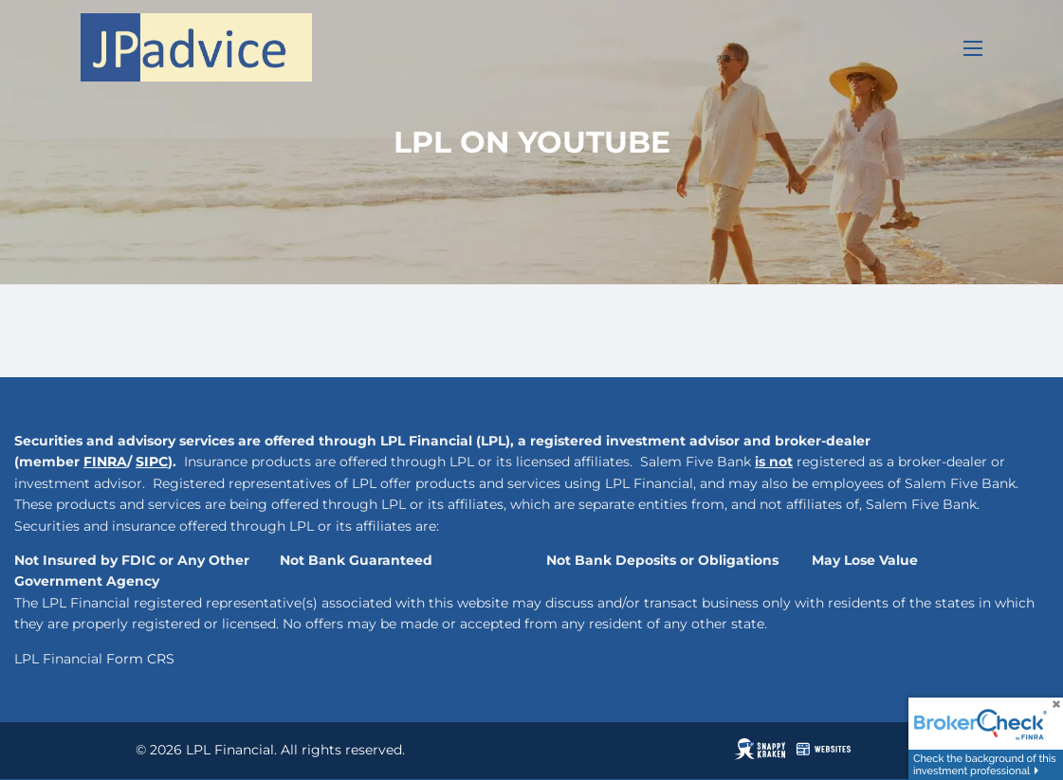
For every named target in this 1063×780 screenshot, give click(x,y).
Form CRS (140, 658)
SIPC (152, 461)
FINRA (105, 461)
